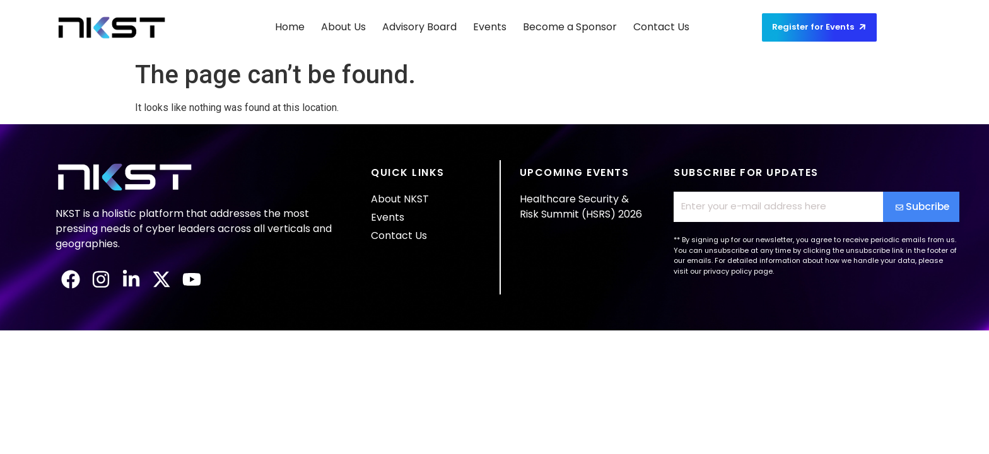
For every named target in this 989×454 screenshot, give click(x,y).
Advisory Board (419, 27)
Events (489, 27)
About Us (343, 27)
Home (290, 27)
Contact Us (661, 27)
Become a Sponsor (570, 27)
